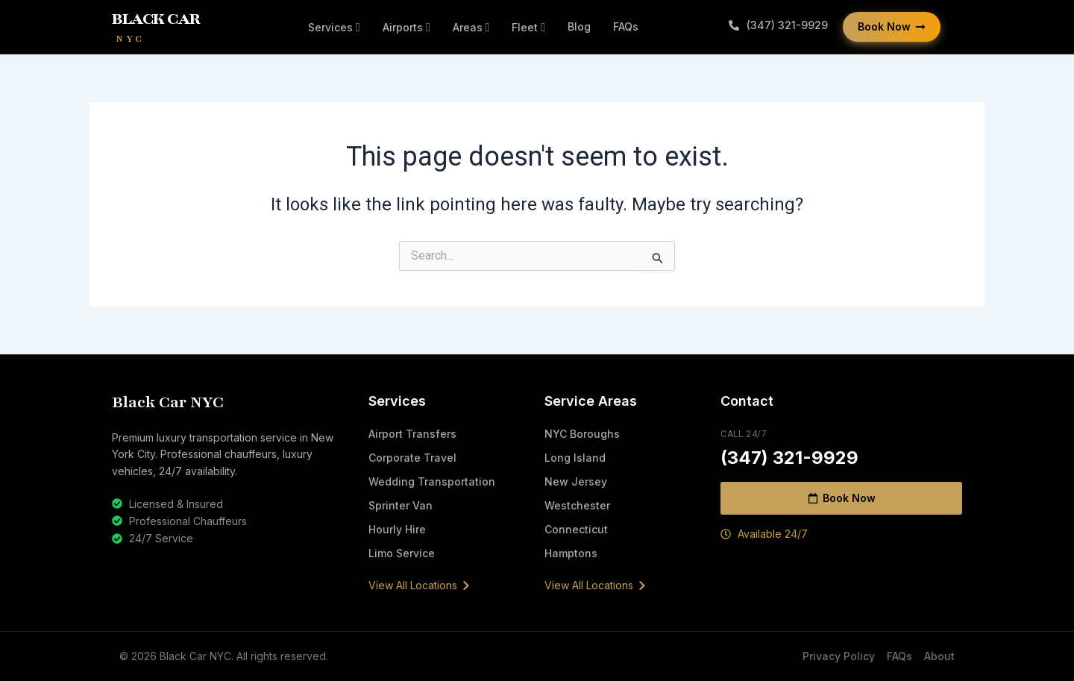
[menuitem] (334, 27)
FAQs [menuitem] (625, 26)
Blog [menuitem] (579, 26)
